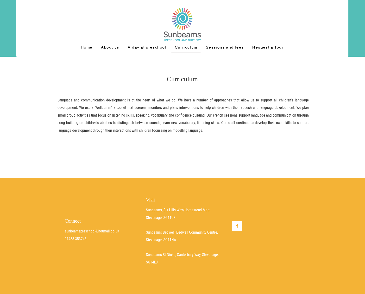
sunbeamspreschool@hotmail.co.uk (92, 231)
